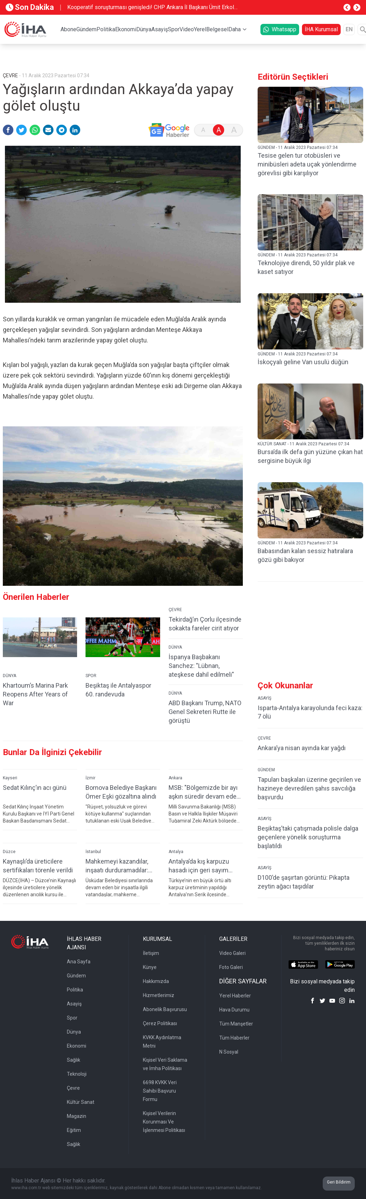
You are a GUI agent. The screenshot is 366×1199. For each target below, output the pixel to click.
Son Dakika (30, 7)
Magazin (76, 1116)
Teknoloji (77, 1074)
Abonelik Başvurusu (165, 1009)
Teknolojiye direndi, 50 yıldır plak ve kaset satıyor (306, 267)
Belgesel (217, 29)
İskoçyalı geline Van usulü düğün (303, 362)
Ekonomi (125, 29)
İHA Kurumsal (321, 29)
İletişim (151, 953)
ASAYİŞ (264, 698)
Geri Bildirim (339, 1182)
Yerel (200, 29)
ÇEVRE (175, 609)
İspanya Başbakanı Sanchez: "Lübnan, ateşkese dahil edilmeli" (201, 665)
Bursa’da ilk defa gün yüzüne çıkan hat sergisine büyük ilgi (310, 456)
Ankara (175, 777)
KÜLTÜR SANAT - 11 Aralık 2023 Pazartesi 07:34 (303, 443)
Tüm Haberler (234, 1038)
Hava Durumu (234, 1010)
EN (349, 29)
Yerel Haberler (235, 995)
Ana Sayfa (78, 961)
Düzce (9, 851)
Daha (234, 29)
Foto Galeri (231, 967)
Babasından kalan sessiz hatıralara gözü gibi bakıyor (305, 555)
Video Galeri (232, 953)
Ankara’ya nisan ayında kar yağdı (302, 748)
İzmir (90, 777)
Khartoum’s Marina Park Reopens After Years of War (35, 694)
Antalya (176, 851)
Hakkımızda (156, 981)
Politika (105, 29)
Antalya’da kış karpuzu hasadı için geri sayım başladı (199, 866)
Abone (68, 29)
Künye (150, 967)
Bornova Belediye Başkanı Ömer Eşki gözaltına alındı (121, 792)
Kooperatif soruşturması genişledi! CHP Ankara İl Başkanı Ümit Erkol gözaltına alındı (150, 8)
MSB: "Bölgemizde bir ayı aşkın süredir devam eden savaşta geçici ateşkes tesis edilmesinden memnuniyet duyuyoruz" (204, 792)
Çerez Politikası (160, 1023)
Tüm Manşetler (236, 1024)
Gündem (86, 29)
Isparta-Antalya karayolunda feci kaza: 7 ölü (310, 712)
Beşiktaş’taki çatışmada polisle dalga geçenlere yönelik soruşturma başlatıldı (308, 837)
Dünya (143, 29)
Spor (173, 29)
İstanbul (93, 851)
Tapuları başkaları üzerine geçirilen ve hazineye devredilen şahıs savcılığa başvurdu (309, 788)
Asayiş (159, 29)
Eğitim (74, 1130)
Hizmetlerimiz (158, 995)
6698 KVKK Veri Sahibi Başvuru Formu (160, 1091)
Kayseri (10, 777)
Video (186, 29)
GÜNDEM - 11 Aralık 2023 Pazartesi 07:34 (297, 147)
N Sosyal (228, 1052)
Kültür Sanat (80, 1102)
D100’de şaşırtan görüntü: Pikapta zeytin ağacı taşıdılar (303, 882)
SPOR (91, 675)
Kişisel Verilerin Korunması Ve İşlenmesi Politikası (164, 1121)
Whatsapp (279, 29)
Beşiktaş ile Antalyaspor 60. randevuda (118, 690)
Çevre (73, 1088)
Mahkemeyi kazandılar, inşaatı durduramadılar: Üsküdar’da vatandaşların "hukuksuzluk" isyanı (120, 866)
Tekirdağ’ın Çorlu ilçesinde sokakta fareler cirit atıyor (205, 624)
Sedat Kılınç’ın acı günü (35, 787)
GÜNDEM (266, 769)
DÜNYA (9, 675)
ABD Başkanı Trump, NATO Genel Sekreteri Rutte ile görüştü (205, 711)
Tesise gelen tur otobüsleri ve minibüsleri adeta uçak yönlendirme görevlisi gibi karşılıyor (307, 164)
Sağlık (73, 1060)
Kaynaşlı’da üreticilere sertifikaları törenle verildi (38, 866)
